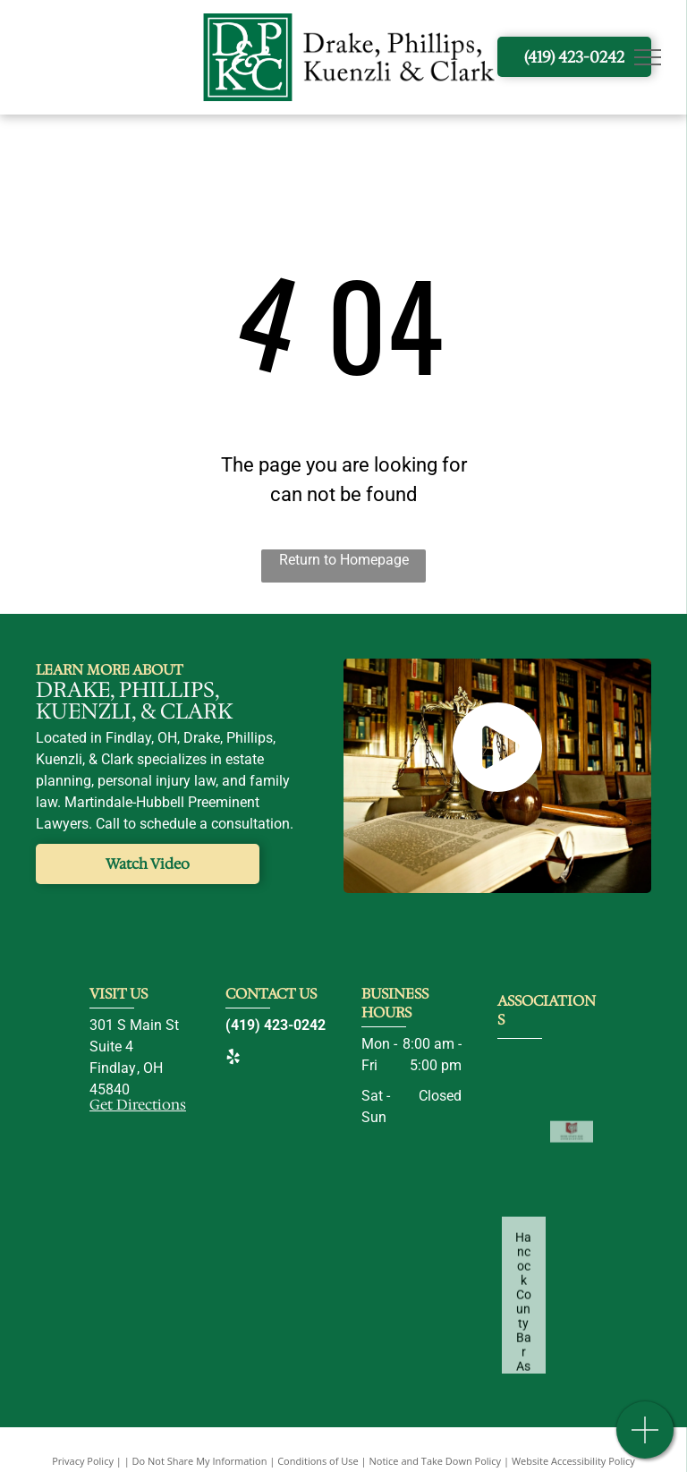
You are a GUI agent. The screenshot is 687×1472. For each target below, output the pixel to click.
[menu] (647, 57)
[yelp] (232, 1059)
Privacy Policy (83, 1461)
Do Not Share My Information (199, 1461)
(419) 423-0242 (275, 1025)
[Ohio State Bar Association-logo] (572, 1182)
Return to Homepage (344, 559)
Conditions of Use (318, 1461)
